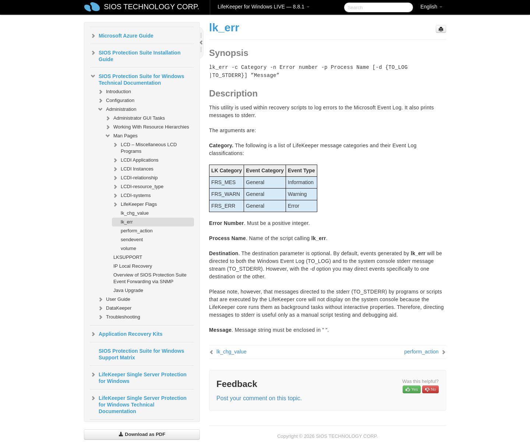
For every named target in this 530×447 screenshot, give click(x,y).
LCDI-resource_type (137, 186)
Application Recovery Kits (126, 334)
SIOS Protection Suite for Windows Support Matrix (141, 354)
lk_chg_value (135, 213)
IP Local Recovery (132, 266)
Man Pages (121, 135)
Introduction (114, 91)
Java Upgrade (128, 290)
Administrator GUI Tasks (135, 118)
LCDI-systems (131, 195)
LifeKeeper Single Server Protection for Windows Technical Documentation (138, 404)
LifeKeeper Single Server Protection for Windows (138, 377)
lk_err (127, 222)
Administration (116, 109)
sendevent (132, 239)
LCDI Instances (132, 169)
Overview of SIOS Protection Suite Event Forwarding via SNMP (150, 278)
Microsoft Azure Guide (121, 35)
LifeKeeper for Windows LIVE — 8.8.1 (264, 7)
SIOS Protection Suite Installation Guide (135, 55)
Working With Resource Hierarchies (147, 127)
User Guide (113, 299)
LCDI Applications (135, 160)
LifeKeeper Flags (134, 204)
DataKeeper (114, 308)
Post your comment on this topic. (259, 398)
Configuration (115, 100)
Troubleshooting (118, 317)
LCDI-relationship (135, 177)
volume (128, 248)
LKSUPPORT (127, 257)
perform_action (137, 230)
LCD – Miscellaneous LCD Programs (144, 147)
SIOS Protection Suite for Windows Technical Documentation (137, 79)
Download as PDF (142, 434)
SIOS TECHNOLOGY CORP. (151, 7)
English (431, 7)
